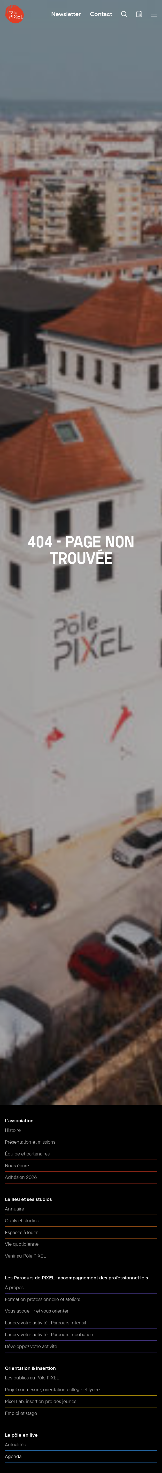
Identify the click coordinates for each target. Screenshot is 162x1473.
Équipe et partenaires (27, 1154)
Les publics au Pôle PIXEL (32, 1378)
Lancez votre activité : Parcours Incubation (49, 1334)
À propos (14, 1287)
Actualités (15, 1444)
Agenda (13, 1456)
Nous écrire (17, 1165)
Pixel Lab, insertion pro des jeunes (40, 1401)
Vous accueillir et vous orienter (36, 1311)
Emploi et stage (21, 1413)
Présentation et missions (30, 1142)
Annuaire (14, 1209)
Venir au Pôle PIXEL (25, 1256)
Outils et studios (21, 1220)
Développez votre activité (31, 1346)
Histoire (13, 1130)
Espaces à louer (21, 1232)
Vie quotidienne (21, 1244)
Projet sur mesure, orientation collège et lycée (52, 1389)
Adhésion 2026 (21, 1177)
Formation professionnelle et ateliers (42, 1299)
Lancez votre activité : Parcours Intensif (45, 1323)
